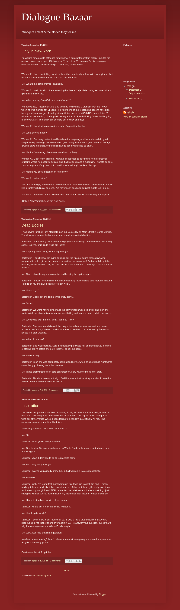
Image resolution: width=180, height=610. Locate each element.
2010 (129, 86)
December (134, 90)
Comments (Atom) (42, 575)
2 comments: (56, 561)
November (134, 98)
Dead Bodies (32, 225)
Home (67, 570)
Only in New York (36, 51)
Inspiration (30, 406)
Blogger (102, 594)
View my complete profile (135, 117)
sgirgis (130, 112)
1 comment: (54, 390)
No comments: (55, 210)
